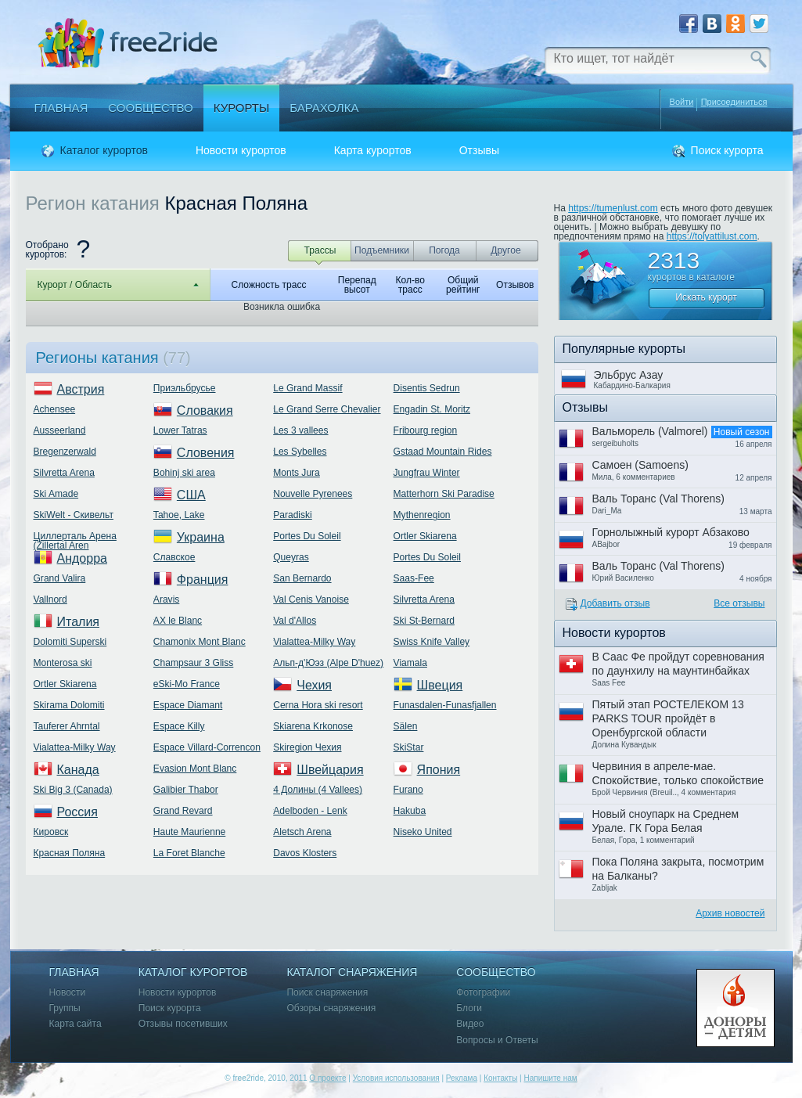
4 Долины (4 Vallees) (317, 789)
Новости (67, 993)
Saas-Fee (414, 578)
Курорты (242, 107)
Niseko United (423, 831)
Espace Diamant (187, 705)
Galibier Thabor (185, 789)
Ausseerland (60, 430)
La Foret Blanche (189, 853)
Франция (202, 579)
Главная (61, 107)
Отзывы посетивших (183, 1024)
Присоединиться (734, 102)
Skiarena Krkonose (313, 726)
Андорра (82, 558)
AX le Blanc (177, 620)
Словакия (205, 410)
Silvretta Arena (64, 472)
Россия (77, 812)
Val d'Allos (294, 620)
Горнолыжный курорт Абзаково (671, 532)
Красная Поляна (70, 853)
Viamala (410, 662)
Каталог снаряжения (351, 972)
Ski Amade (56, 493)
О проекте (327, 1078)
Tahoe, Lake (179, 514)
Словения (206, 452)
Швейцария (330, 769)
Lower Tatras (180, 430)
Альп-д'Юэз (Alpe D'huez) (328, 662)
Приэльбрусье (184, 388)
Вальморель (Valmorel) (650, 431)
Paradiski (292, 514)
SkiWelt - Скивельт (73, 514)
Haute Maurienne (189, 831)
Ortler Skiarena (65, 684)
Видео (470, 1024)
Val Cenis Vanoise (311, 599)
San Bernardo (302, 578)
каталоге (715, 277)
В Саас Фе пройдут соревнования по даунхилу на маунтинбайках (678, 663)
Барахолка (324, 107)
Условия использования (396, 1078)
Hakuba (410, 810)
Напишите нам (550, 1078)
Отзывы (479, 151)
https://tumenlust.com (613, 208)
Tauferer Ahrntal (67, 726)
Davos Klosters (304, 853)
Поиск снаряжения (327, 993)
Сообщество (150, 107)
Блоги (469, 1008)
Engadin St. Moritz (432, 409)
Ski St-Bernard (424, 620)
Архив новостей (730, 913)
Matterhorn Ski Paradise (444, 493)
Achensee (55, 409)
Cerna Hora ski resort (317, 705)
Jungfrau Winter (427, 472)
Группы (65, 1008)
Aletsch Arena (302, 831)
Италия (78, 621)
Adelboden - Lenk (310, 810)
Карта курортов (373, 151)
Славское (174, 557)
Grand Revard (183, 810)
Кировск (51, 831)
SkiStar (409, 747)
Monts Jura (296, 472)
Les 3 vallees (300, 430)
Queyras (291, 557)
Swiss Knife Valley (432, 641)
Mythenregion (422, 514)
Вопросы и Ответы (497, 1040)
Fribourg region (426, 430)
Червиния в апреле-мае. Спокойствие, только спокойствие (678, 773)
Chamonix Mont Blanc (199, 641)
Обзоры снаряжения (331, 1008)
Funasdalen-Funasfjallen (445, 705)
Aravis (166, 599)
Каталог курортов (104, 151)
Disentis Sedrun (427, 388)
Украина (201, 537)
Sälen (406, 726)
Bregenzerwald (65, 451)
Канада (78, 769)
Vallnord (50, 599)
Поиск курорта (727, 151)
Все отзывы (739, 603)
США (191, 495)
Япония (439, 769)
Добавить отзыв (615, 603)
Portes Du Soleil (306, 536)
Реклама (461, 1078)
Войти (682, 101)
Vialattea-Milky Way (75, 747)
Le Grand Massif (307, 388)
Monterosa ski (63, 662)
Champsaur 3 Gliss (193, 662)
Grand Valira (60, 578)
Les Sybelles (299, 451)
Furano (408, 789)
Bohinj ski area (184, 472)
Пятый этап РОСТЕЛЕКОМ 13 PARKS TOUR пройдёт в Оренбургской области (668, 718)
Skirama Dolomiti (69, 705)
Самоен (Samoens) (640, 465)
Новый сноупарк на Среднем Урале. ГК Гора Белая (665, 821)
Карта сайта (75, 1024)
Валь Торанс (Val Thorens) (658, 498)
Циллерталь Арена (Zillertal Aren (75, 541)
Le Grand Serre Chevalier (326, 409)
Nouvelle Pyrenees (312, 493)
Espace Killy (179, 726)
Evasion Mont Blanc (194, 768)
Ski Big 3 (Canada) (73, 789)
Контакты (500, 1078)
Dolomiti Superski (70, 641)
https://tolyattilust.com (712, 236)
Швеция (440, 685)
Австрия (81, 389)
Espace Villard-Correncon (207, 747)
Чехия (314, 685)
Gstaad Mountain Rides (443, 451)
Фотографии (483, 993)
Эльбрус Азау (629, 375)
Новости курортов (241, 151)
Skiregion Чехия (307, 747)
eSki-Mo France (186, 684)
